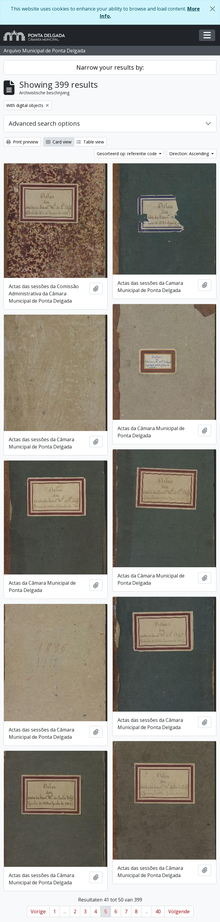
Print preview (22, 142)
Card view (59, 142)
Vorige (38, 911)
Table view (90, 142)
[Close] (212, 8)
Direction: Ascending (189, 153)
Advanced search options (44, 123)
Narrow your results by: (110, 67)
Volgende (179, 911)
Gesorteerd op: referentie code (127, 153)
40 (158, 911)
